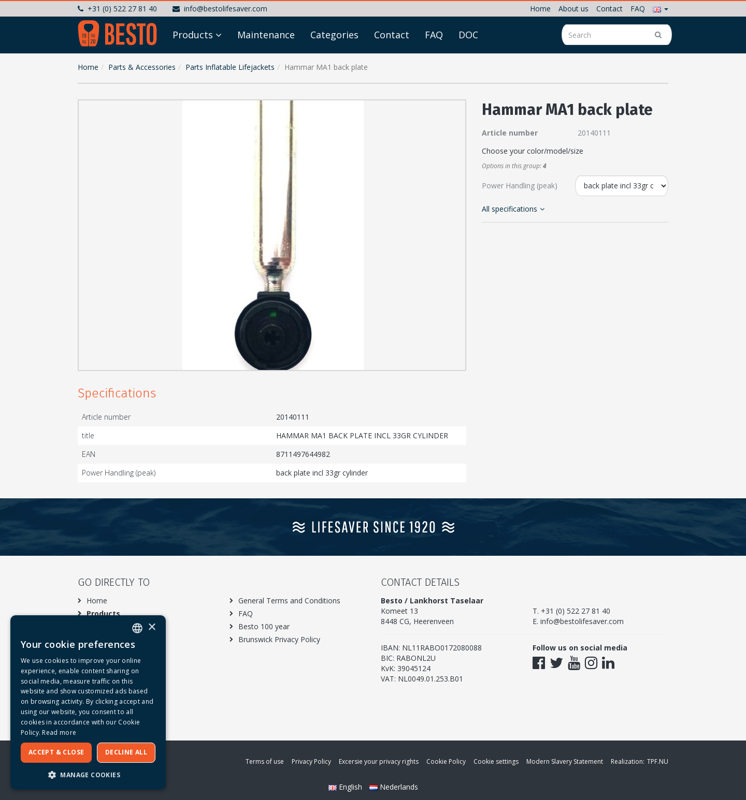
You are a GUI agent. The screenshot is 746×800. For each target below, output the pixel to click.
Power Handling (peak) (519, 185)
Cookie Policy (446, 761)
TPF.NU (657, 761)
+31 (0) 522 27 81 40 (117, 8)
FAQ (637, 8)
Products (193, 34)
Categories (334, 34)
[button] (660, 8)
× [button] (151, 627)
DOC (468, 34)
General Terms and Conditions (289, 600)
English (346, 787)
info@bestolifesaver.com (220, 8)
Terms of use (265, 761)
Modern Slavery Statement (564, 761)
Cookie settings (496, 761)
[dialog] (88, 702)
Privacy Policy (311, 761)
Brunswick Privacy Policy (279, 639)
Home (540, 8)
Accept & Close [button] (56, 752)
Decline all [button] (126, 752)
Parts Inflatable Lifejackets (230, 67)
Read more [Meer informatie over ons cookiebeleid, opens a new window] (59, 732)
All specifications (513, 209)
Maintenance (266, 34)
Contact (609, 8)
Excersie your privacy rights (379, 761)
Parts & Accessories (142, 67)
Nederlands (393, 787)
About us (573, 8)
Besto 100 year (264, 626)
